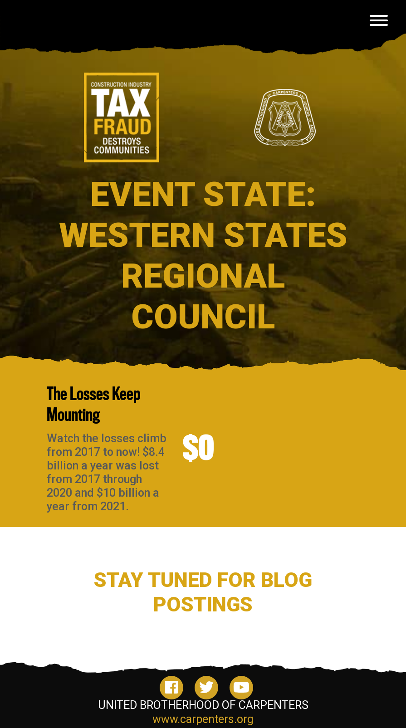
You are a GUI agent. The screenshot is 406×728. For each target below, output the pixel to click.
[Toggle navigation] (379, 22)
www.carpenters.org (203, 719)
